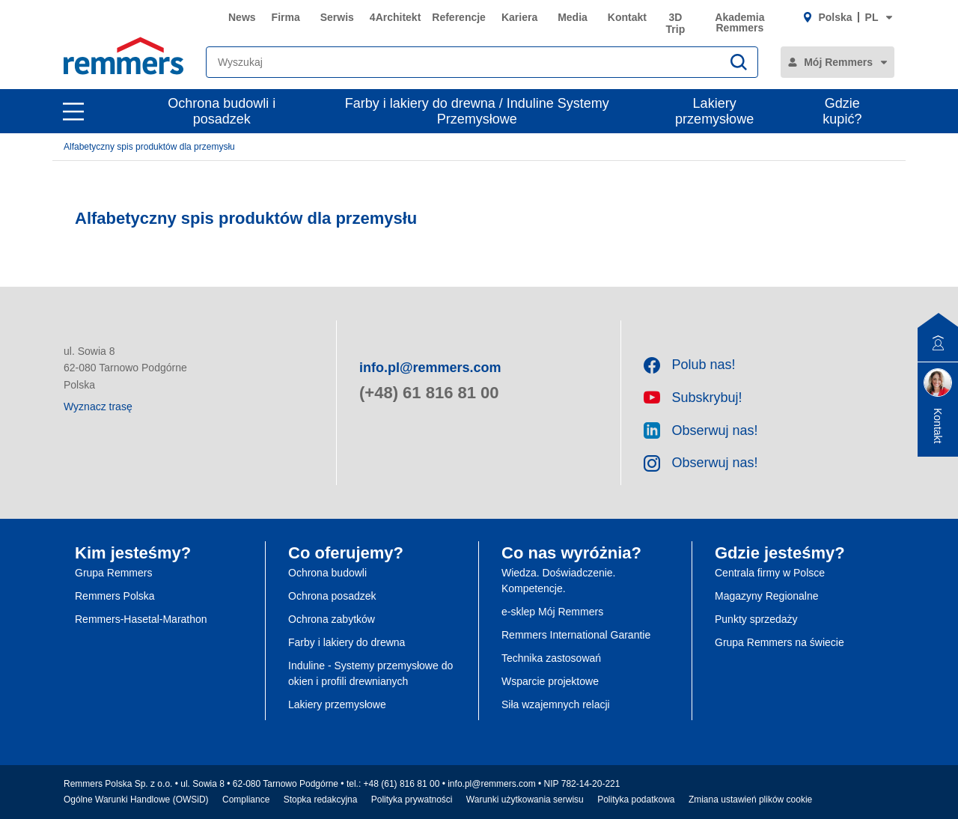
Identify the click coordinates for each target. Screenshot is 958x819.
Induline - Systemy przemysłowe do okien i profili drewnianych (370, 673)
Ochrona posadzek (332, 596)
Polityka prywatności (412, 799)
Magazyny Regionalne (767, 596)
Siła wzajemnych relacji (555, 704)
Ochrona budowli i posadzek (221, 111)
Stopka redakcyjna (321, 799)
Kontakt (627, 17)
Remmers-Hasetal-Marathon (141, 619)
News (242, 17)
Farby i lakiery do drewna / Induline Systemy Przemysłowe (477, 111)
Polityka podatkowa (635, 799)
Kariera (519, 17)
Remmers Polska (115, 596)
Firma (286, 17)
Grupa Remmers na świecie (779, 642)
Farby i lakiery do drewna (346, 642)
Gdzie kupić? (842, 111)
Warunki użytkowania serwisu (525, 799)
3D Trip (676, 23)
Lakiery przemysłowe (714, 111)
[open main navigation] (73, 111)
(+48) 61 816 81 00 (429, 392)
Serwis (337, 17)
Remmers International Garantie (575, 635)
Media (573, 17)
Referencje (459, 17)
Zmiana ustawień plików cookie (750, 799)
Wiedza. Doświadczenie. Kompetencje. (558, 580)
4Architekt (395, 17)
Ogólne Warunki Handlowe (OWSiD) (136, 799)
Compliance (245, 799)
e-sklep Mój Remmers (552, 612)
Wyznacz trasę (98, 406)
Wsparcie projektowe (550, 681)
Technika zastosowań (551, 658)
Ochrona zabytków (331, 619)
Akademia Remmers (739, 22)
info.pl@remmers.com (430, 367)
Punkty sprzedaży (756, 619)
